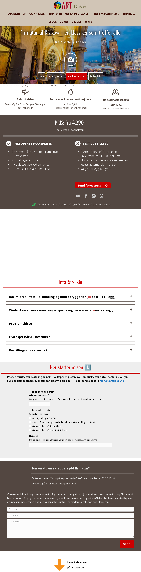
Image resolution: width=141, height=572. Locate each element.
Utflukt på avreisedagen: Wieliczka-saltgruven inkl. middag (64, 417)
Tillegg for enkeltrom (41, 388)
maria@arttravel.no (112, 375)
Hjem (3, 86)
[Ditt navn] (70, 504)
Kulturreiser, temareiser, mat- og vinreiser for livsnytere (25, 86)
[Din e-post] (70, 510)
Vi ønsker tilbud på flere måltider (47, 421)
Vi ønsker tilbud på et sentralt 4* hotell (50, 425)
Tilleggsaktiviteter (40, 404)
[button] (118, 14)
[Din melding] (70, 523)
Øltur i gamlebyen (44, 413)
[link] (13, 14)
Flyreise (33, 430)
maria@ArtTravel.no (80, 473)
